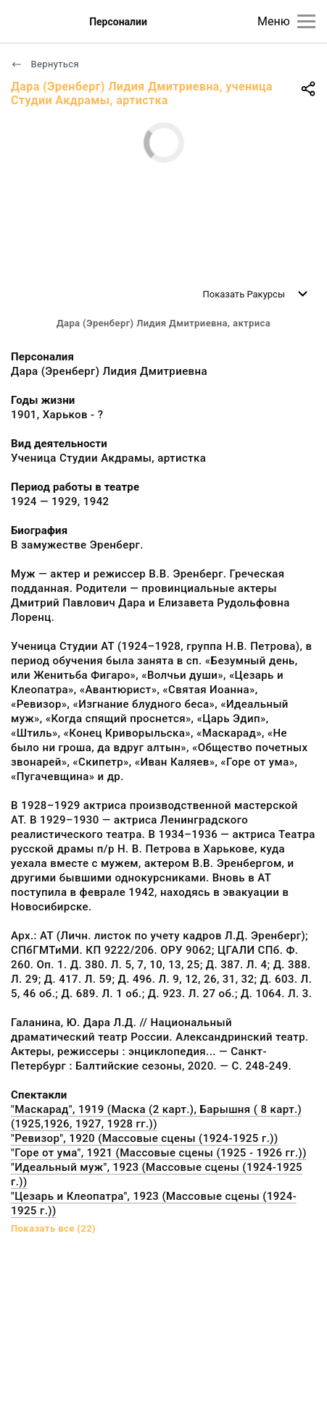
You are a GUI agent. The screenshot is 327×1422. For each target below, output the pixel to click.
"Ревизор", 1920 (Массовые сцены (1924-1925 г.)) (144, 1138)
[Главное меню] (306, 21)
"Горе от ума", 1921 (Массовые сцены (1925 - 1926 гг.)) (159, 1152)
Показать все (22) (53, 1228)
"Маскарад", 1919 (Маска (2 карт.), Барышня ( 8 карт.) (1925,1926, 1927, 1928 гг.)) (156, 1116)
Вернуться (45, 64)
